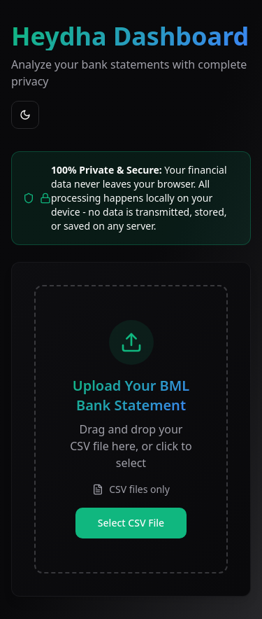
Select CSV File (131, 522)
